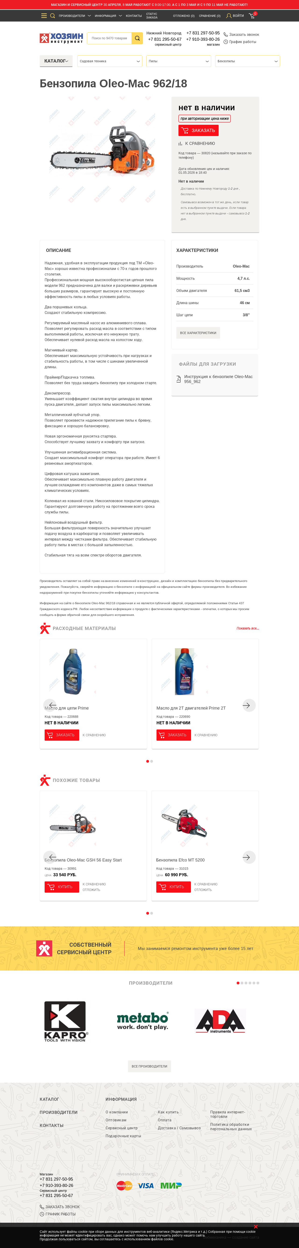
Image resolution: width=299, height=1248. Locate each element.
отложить (91, 890)
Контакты (134, 16)
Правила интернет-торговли (227, 1114)
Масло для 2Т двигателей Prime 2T (191, 708)
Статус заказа (151, 15)
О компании (117, 1112)
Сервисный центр (122, 1128)
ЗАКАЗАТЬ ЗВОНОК (60, 1207)
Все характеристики (198, 333)
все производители (149, 1066)
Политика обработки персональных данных (231, 1127)
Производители (72, 16)
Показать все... (248, 628)
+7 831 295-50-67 (165, 39)
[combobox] (109, 61)
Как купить (168, 1112)
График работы (240, 42)
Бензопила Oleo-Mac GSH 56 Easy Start (83, 860)
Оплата (164, 1120)
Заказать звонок (241, 34)
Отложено (184, 16)
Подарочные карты (123, 1136)
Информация (105, 16)
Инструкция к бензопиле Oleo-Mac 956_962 (218, 379)
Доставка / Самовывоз (179, 1128)
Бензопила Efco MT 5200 (180, 860)
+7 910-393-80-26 (203, 39)
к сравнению (200, 143)
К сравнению (94, 735)
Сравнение (210, 16)
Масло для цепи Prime (67, 708)
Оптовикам (116, 1120)
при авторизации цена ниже (205, 119)
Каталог (49, 1099)
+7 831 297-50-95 (203, 33)
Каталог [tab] (56, 60)
